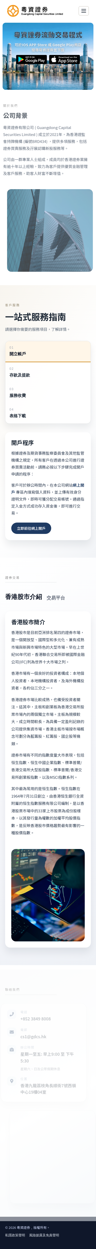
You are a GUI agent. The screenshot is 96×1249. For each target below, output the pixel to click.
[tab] (48, 351)
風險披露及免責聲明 (44, 1235)
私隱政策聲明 (15, 1235)
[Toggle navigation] (84, 10)
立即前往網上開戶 (31, 528)
